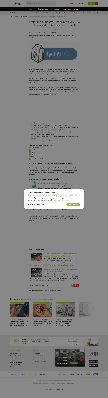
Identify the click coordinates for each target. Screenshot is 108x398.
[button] (36, 204)
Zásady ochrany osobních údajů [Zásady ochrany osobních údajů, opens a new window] (61, 200)
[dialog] (54, 199)
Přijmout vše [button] (73, 204)
